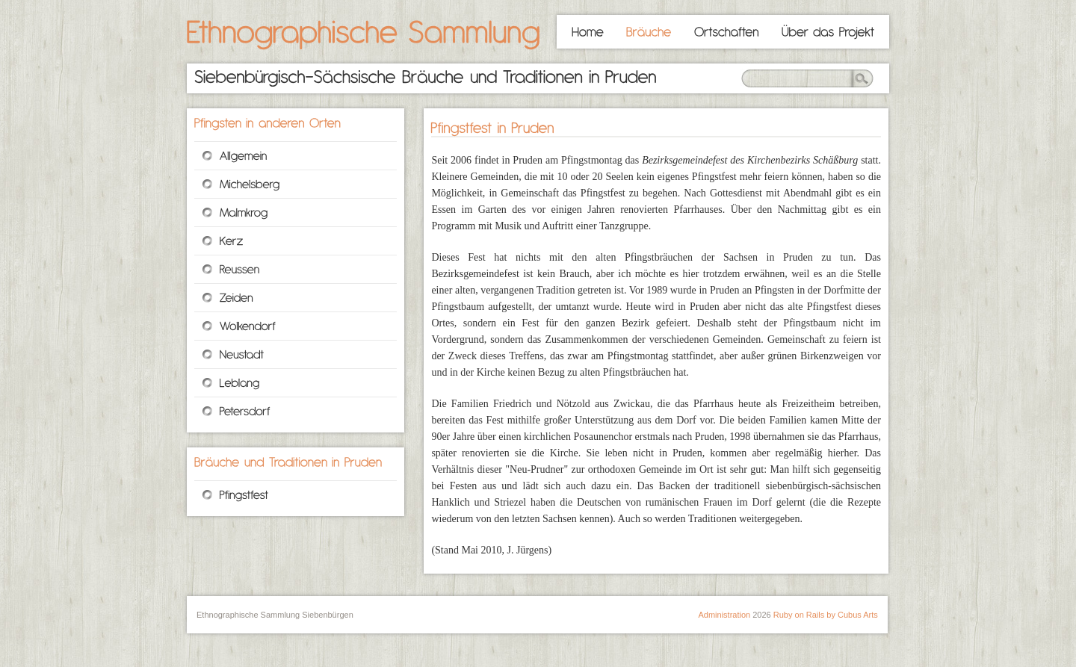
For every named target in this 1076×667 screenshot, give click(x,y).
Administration (724, 614)
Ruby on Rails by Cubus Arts (825, 614)
